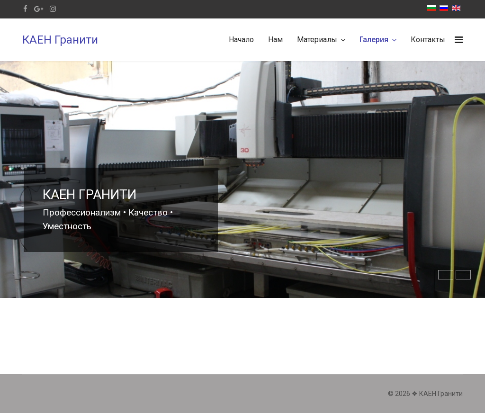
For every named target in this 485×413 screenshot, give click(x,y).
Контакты (428, 39)
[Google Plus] (38, 9)
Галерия (373, 39)
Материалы (317, 39)
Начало (241, 39)
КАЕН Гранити (60, 39)
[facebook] (25, 9)
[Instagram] (53, 9)
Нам (275, 39)
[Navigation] (459, 39)
